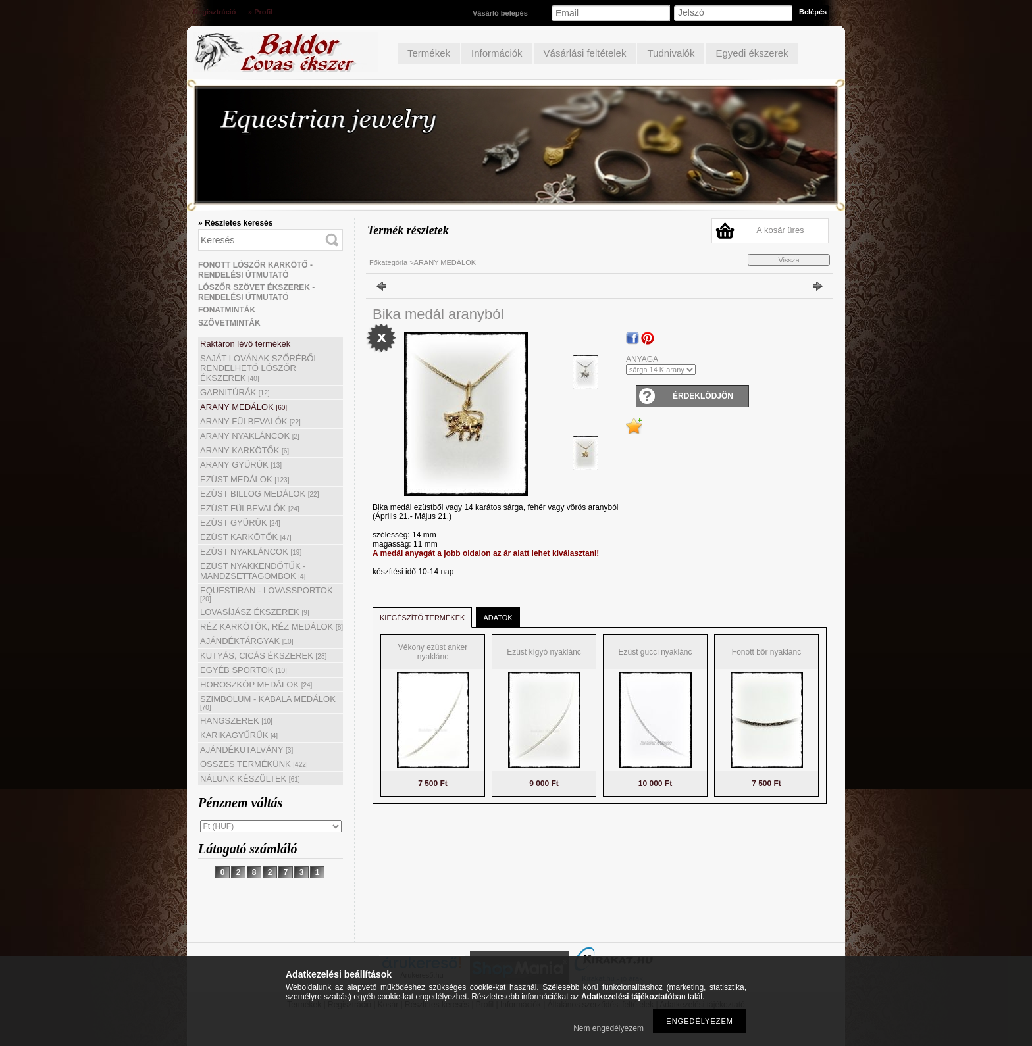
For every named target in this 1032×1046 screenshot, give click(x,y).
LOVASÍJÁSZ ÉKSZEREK (254, 612)
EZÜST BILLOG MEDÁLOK (259, 494)
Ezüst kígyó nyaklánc (544, 652)
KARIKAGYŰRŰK (239, 735)
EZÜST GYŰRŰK (240, 523)
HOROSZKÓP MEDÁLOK (256, 684)
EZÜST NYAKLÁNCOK (250, 552)
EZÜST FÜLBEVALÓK (249, 508)
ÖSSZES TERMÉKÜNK (254, 764)
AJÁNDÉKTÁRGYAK (246, 641)
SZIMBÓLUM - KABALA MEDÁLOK (268, 702)
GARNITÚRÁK (235, 392)
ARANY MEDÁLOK (243, 407)
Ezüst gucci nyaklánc (655, 652)
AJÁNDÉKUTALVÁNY (246, 750)
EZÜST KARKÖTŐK (246, 537)
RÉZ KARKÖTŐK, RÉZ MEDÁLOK (271, 627)
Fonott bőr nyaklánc (766, 652)
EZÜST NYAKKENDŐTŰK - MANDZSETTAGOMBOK (253, 571)
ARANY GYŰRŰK (241, 465)
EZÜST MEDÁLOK (244, 479)
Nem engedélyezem (608, 1028)
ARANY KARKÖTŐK (244, 450)
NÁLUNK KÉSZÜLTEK (250, 779)
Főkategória (388, 262)
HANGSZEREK (236, 721)
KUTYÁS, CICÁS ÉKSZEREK (263, 655)
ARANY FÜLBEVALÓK (250, 421)
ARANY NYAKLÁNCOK (249, 436)
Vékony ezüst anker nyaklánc (432, 652)
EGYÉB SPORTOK (243, 670)
